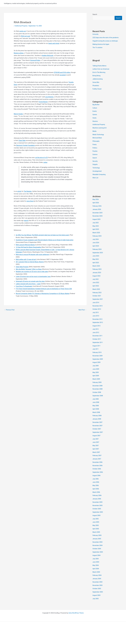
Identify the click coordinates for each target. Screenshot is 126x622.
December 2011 (98, 336)
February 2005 (97, 536)
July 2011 (96, 349)
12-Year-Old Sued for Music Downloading (29, 247)
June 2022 (96, 283)
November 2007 (98, 426)
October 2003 (97, 589)
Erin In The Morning (99, 72)
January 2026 (97, 210)
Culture (95, 108)
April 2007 (96, 449)
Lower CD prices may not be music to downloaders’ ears (34, 279)
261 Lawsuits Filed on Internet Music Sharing (30, 262)
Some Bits (96, 82)
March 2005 (96, 532)
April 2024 (96, 246)
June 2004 (96, 562)
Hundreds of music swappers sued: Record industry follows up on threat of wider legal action (46, 240)
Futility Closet (97, 89)
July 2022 (96, 279)
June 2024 (96, 243)
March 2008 (96, 413)
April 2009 (96, 376)
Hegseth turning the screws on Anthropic (106, 41)
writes (45, 162)
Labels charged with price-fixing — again (29, 289)
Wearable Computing (99, 175)
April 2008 (96, 409)
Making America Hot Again (101, 44)
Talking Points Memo (99, 66)
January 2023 (97, 273)
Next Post (82, 315)
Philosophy (96, 141)
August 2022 (97, 276)
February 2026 (97, 206)
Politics (95, 148)
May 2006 (96, 486)
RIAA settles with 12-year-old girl (26, 259)
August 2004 (97, 556)
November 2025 (98, 216)
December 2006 (98, 462)
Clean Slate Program (22, 267)
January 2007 (97, 459)
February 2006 (97, 496)
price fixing (30, 201)
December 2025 (98, 213)
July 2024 (96, 240)
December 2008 (98, 386)
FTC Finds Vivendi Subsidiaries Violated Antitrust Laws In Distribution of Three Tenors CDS (45, 293)
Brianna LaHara (19, 53)
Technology (96, 168)
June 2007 (96, 442)
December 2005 (98, 502)
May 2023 (96, 260)
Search (95, 14)
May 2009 (96, 373)
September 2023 (98, 253)
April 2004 (96, 569)
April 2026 (96, 203)
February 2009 (97, 383)
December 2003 (98, 582)
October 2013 (97, 309)
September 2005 (98, 512)
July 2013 (96, 313)
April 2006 (96, 489)
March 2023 (96, 266)
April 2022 (96, 286)
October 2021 (97, 296)
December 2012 (98, 319)
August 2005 (97, 516)
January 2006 (97, 499)
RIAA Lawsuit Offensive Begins (26, 245)
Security (95, 161)
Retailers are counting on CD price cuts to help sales (33, 274)
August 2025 (97, 220)
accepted (63, 75)
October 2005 (97, 509)
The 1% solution (98, 48)
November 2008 (98, 389)
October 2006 (97, 469)
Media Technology (99, 135)
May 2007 (96, 446)
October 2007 (97, 429)
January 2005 (97, 539)
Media (95, 131)
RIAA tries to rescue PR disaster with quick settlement (33, 254)
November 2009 (98, 356)
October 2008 (97, 393)
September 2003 (98, 592)
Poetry (95, 145)
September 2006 (98, 472)
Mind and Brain (97, 138)
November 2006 (98, 466)
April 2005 (96, 529)
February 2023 (97, 269)
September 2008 (98, 396)
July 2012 (96, 329)
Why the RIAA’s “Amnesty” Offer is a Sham (29, 269)
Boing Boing (96, 76)
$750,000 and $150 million (62, 72)
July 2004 (96, 559)
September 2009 (98, 359)
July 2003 (96, 599)
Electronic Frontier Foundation (26, 145)
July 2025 (96, 223)
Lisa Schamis (49, 97)
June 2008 (96, 403)
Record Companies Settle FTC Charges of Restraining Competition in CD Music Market (44, 298)
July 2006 (96, 479)
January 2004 (97, 579)
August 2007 (97, 436)
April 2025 (96, 230)
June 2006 (96, 482)
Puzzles (95, 151)
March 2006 (96, 492)
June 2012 (96, 333)
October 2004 (97, 549)
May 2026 (96, 200)
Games (95, 115)
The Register (28, 191)
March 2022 (96, 289)
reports (26, 220)
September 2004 (98, 552)
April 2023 (96, 263)
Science (95, 155)
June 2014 (96, 303)
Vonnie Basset (43, 102)
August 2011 (97, 346)
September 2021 (98, 299)
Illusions (95, 121)
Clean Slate (22, 140)
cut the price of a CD (41, 157)
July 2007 (96, 439)
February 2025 (97, 236)
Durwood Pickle (35, 60)
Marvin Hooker (18, 114)
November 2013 (98, 306)
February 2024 (97, 249)
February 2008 (97, 416)
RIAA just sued (26, 36)
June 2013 (96, 316)
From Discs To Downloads (24, 291)
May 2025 (96, 226)
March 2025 (96, 233)
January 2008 (97, 419)
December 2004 (98, 542)
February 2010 (97, 353)
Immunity (96, 34)
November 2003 (98, 586)
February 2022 (97, 293)
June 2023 (96, 256)
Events (95, 111)
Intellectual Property (21, 26)
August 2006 (97, 476)
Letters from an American (101, 69)
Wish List (96, 178)
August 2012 (97, 326)
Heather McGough (48, 55)
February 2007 (97, 456)
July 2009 (96, 366)
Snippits (95, 165)
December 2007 (98, 422)
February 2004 (97, 576)
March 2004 (96, 572)
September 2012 (98, 323)
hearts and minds (54, 43)
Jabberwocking (98, 79)
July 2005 (96, 519)
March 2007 (96, 452)
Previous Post (9, 315)
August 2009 (97, 363)
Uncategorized (97, 171)
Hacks (95, 118)
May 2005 (96, 526)
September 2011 (98, 343)
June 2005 (96, 522)
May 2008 (96, 406)
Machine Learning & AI (100, 128)
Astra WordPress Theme (76, 613)
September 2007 (98, 433)
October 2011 (97, 339)
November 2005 (98, 506)
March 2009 (96, 379)
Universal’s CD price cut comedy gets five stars (31, 284)
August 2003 (97, 595)
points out (23, 31)
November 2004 (98, 546)
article (19, 191)
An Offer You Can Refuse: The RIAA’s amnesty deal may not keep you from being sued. (44, 235)
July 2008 (96, 399)
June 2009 (96, 369)
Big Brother (96, 105)
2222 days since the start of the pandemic (106, 38)
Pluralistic (96, 86)
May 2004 (96, 566)
